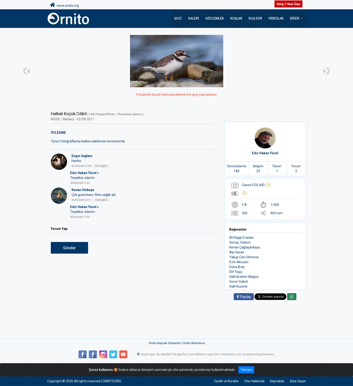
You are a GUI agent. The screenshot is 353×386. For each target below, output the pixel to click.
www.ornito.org (64, 5)
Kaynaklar (277, 381)
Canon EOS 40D (256, 185)
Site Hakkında (254, 381)
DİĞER (294, 18)
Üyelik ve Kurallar (226, 381)
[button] (26, 71)
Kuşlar (237, 18)
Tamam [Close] (246, 370)
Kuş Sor (255, 18)
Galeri (193, 18)
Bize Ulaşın (298, 381)
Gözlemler (215, 18)
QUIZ (178, 18)
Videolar (276, 18)
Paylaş (244, 297)
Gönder (69, 248)
